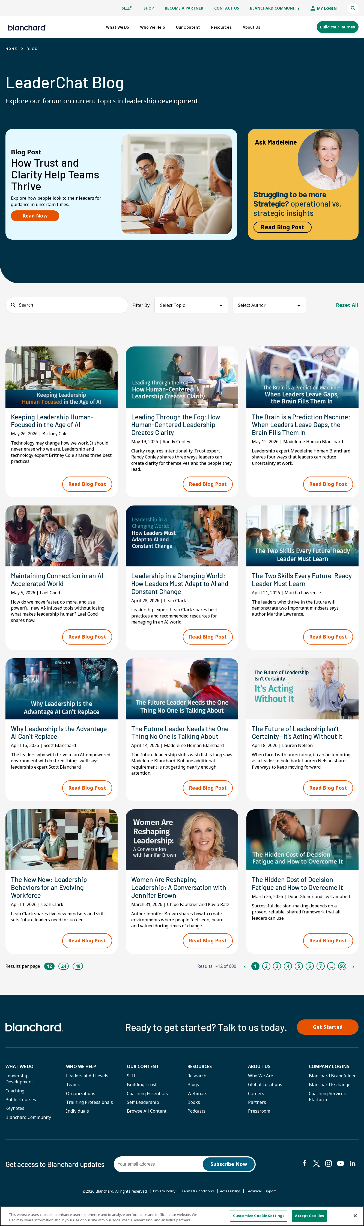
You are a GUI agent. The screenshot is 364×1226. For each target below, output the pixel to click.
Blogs (193, 1096)
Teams (73, 1096)
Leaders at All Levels (87, 1087)
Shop (149, 8)
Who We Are (260, 1087)
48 (77, 976)
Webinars (197, 1105)
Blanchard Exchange (329, 1096)
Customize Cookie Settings (258, 1215)
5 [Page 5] (299, 976)
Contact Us (226, 8)
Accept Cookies (309, 1215)
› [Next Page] (353, 976)
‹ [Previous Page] (245, 976)
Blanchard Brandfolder (332, 1087)
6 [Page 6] (309, 976)
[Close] (355, 1216)
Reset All (346, 304)
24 (63, 976)
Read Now (35, 215)
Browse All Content (146, 1122)
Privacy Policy (161, 1202)
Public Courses (20, 1111)
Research (196, 1087)
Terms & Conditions (197, 1202)
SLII (127, 8)
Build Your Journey (337, 26)
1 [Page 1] (255, 976)
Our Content (143, 1077)
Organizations (80, 1105)
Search (26, 304)
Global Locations (265, 1096)
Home (11, 48)
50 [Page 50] (342, 976)
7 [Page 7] (320, 976)
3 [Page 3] (277, 976)
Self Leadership (143, 1114)
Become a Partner (184, 8)
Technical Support (264, 1203)
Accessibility (231, 1202)
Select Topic (172, 305)
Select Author (251, 305)
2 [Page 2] (266, 976)
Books (193, 1114)
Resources (199, 1077)
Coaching (14, 1102)
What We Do (19, 1077)
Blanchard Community (275, 8)
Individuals (77, 1122)
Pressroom (259, 1122)
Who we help (81, 1077)
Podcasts (196, 1122)
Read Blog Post (282, 226)
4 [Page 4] (288, 976)
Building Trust (142, 1096)
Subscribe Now (229, 1175)
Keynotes (14, 1120)
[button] (353, 8)
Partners (257, 1114)
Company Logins (329, 1077)
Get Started (330, 1037)
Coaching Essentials (147, 1105)
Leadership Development (19, 1090)
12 (49, 976)
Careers (256, 1105)
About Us (259, 1077)
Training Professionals (89, 1114)
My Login (324, 8)
